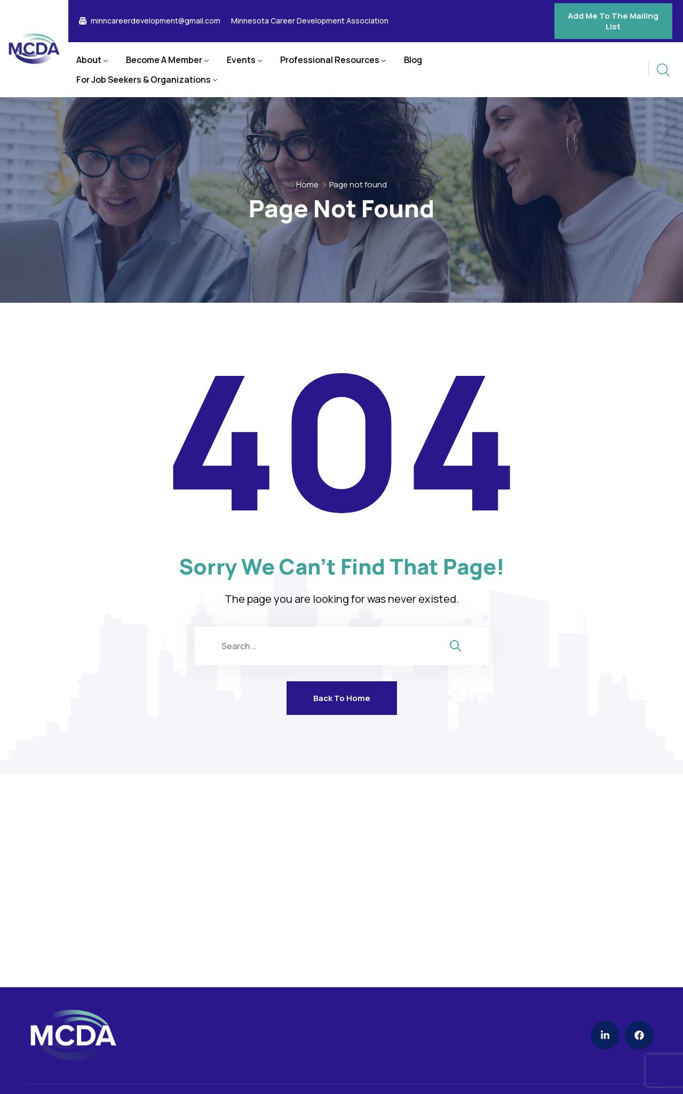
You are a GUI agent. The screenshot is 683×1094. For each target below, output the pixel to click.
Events (241, 60)
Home (307, 184)
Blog (413, 60)
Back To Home (341, 698)
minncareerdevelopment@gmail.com (155, 21)
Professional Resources (329, 60)
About (88, 60)
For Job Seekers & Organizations (143, 79)
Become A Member (164, 60)
